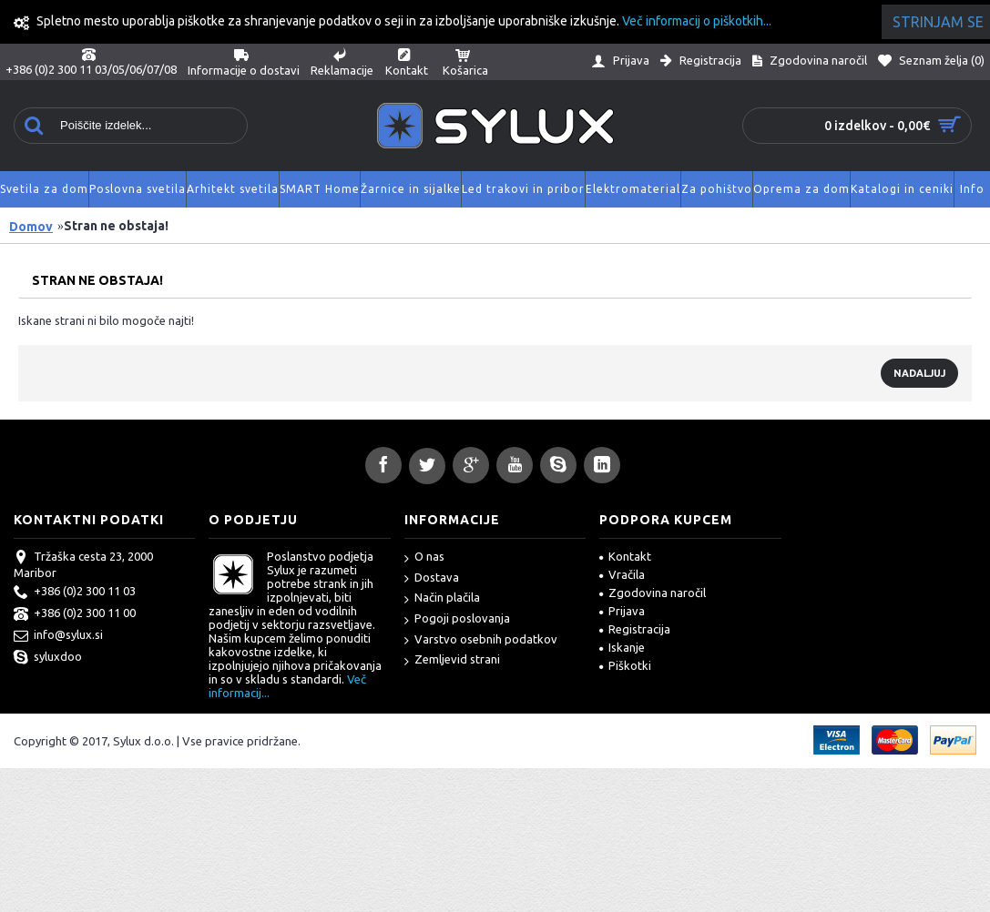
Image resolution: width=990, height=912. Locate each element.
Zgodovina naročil (652, 592)
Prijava (622, 610)
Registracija (634, 629)
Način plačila (442, 598)
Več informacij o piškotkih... (696, 21)
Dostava (431, 578)
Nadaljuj (919, 373)
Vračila (622, 574)
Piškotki (625, 665)
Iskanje (622, 647)
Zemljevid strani (452, 660)
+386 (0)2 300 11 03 (75, 592)
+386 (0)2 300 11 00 (75, 614)
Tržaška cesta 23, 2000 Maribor (83, 564)
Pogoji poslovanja (457, 619)
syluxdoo (48, 658)
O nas (424, 557)
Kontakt (625, 556)
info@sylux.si (58, 636)
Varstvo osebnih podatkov (480, 640)
